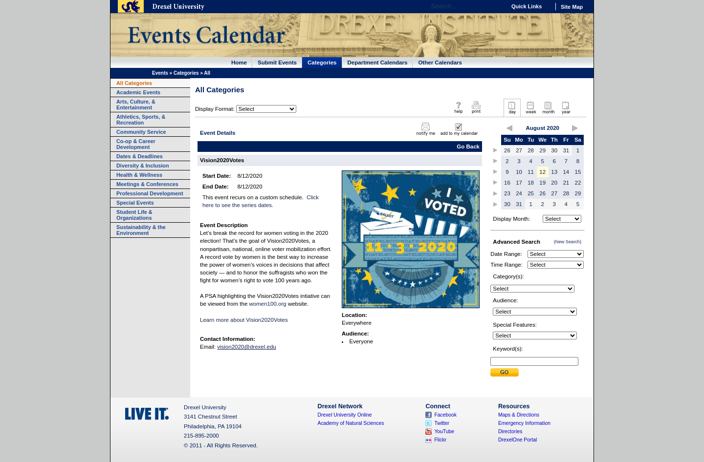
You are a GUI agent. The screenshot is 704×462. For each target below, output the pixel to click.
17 (519, 183)
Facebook (445, 415)
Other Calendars (440, 62)
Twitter (441, 423)
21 (566, 183)
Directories (510, 431)
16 (507, 183)
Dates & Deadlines (139, 156)
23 (507, 193)
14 (566, 172)
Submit (504, 372)
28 (531, 150)
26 (507, 150)
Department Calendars (378, 62)
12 (542, 172)
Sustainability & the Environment (141, 230)
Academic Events (138, 92)
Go (496, 6)
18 (531, 183)
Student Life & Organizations (134, 215)
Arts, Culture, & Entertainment (135, 104)
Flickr (440, 439)
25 (531, 193)
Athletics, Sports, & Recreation (140, 120)
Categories (322, 62)
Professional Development (149, 193)
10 (519, 172)
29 (542, 150)
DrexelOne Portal (517, 439)
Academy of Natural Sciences (351, 423)
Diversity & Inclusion (142, 165)
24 (519, 193)
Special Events (135, 203)
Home (239, 62)
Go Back (468, 146)
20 (554, 183)
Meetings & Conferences (147, 184)
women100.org (267, 304)
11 (531, 172)
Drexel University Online (345, 415)
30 (554, 150)
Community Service (141, 132)
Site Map (572, 7)
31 (566, 150)
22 (578, 183)
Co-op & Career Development (135, 144)
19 (542, 183)
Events (160, 73)
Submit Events (277, 62)
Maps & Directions (518, 415)
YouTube (444, 431)
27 (519, 150)
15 (578, 172)
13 (554, 172)
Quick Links (526, 6)
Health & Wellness (139, 175)
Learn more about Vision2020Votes (244, 320)
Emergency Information (524, 423)
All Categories (134, 83)
